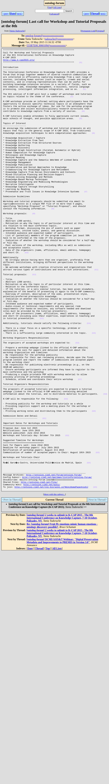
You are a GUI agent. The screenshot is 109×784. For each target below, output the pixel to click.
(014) (89, 378)
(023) (97, 533)
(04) (83, 124)
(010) (26, 293)
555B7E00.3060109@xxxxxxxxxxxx (46, 45)
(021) (44, 492)
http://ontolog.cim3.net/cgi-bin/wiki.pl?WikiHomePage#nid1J (51, 574)
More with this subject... (54, 582)
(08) (52, 241)
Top (49, 7)
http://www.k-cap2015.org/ (19, 62)
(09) (33, 247)
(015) (94, 390)
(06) (93, 150)
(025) (95, 574)
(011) (96, 314)
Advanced (54, 14)
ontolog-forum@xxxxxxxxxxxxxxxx (44, 35)
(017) (80, 446)
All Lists (57, 7)
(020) (94, 484)
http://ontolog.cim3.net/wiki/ (41, 571)
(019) (66, 469)
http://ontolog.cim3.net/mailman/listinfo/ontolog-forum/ (57, 562)
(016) (77, 402)
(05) (80, 133)
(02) (84, 97)
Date (12, 13)
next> (20, 13)
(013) (42, 372)
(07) (85, 220)
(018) (105, 463)
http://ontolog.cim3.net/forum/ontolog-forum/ (54, 559)
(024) (90, 545)
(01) (80, 65)
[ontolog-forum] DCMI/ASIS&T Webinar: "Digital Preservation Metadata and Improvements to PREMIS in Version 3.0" (62, 628)
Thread (95, 13)
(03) (71, 106)
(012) (34, 320)
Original (100, 31)
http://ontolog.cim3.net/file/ (39, 568)
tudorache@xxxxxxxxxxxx (59, 39)
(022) (67, 513)
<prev (6, 13)
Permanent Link (88, 31)
